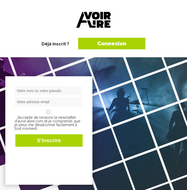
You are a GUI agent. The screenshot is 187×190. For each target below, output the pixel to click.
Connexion (111, 43)
